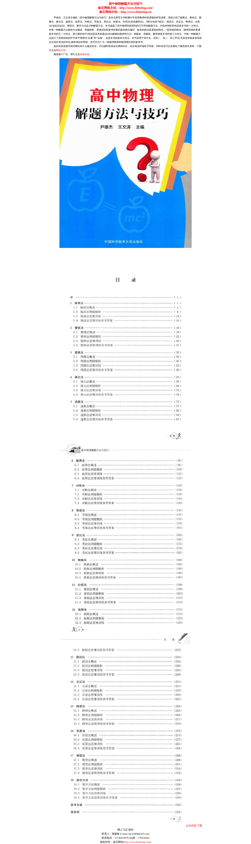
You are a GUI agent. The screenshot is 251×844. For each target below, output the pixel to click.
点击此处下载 (194, 825)
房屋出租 (84, 54)
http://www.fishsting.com (137, 842)
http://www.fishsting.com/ (136, 8)
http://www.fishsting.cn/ (136, 12)
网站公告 (61, 50)
